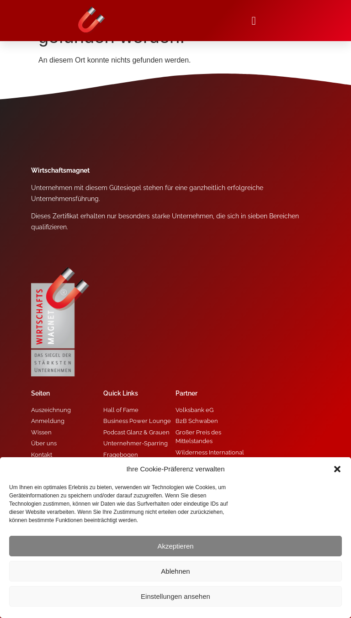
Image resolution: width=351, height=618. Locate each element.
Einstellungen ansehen (175, 596)
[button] (337, 469)
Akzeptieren (175, 546)
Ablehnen (175, 571)
